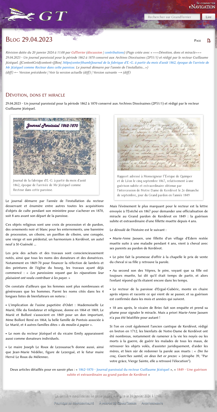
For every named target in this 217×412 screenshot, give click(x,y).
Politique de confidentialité (74, 403)
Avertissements (152, 403)
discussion (94, 52)
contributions (114, 52)
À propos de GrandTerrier (117, 403)
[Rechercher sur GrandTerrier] (172, 17)
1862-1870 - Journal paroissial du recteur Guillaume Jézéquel (124, 369)
